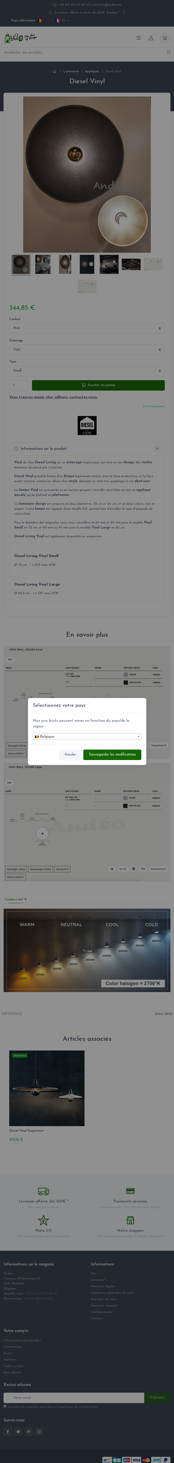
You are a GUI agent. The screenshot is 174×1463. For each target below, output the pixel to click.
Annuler (70, 754)
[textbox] (87, 736)
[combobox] (87, 736)
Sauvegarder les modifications (112, 754)
